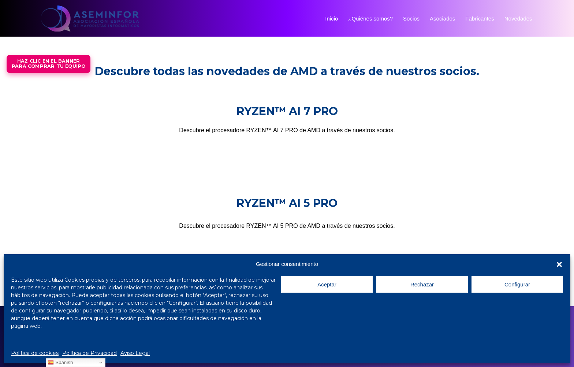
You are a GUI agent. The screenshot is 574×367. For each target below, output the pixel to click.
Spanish (60, 363)
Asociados (442, 18)
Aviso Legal (135, 353)
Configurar (517, 284)
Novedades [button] (523, 18)
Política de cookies (35, 353)
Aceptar (326, 284)
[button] (559, 264)
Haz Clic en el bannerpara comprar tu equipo (48, 63)
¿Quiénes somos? (370, 18)
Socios (411, 18)
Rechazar (422, 284)
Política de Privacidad (89, 353)
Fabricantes (479, 18)
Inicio (331, 18)
